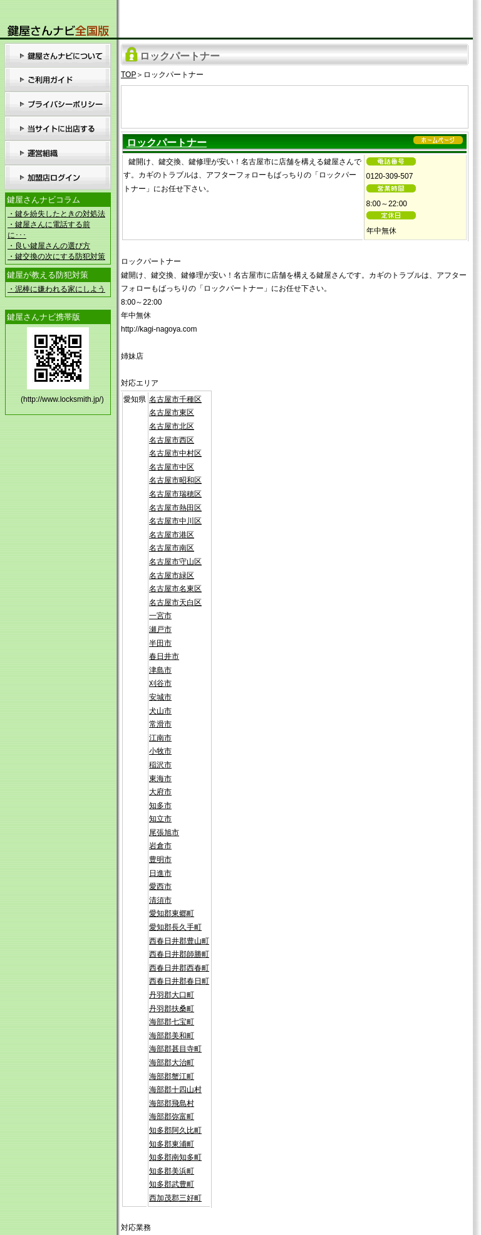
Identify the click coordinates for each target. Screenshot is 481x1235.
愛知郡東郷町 (171, 913)
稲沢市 (160, 764)
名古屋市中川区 (175, 521)
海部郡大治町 (171, 1062)
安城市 (160, 697)
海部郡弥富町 (171, 1116)
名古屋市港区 (171, 534)
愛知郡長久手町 (175, 927)
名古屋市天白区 (175, 602)
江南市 (160, 737)
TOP (128, 74)
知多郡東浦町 (171, 1144)
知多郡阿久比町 (175, 1130)
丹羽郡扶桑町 (171, 1008)
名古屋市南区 (171, 548)
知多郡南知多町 (175, 1157)
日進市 (160, 873)
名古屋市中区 (171, 467)
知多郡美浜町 (171, 1171)
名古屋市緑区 (171, 575)
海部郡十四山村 (175, 1089)
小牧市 (160, 751)
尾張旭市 (164, 832)
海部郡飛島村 (171, 1103)
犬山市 (160, 711)
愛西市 (160, 886)
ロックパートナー (167, 142)
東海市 (160, 778)
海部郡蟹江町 (171, 1076)
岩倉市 (160, 845)
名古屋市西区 (171, 440)
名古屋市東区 (171, 412)
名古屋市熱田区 (175, 507)
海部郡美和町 (171, 1035)
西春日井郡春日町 (179, 981)
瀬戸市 (160, 629)
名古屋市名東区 (175, 588)
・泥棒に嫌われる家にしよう (56, 289)
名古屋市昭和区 (175, 480)
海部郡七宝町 (171, 1021)
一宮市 (160, 615)
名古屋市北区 (171, 426)
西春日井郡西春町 (179, 968)
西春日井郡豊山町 (179, 941)
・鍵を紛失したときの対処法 (56, 213)
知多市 (160, 805)
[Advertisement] (295, 105)
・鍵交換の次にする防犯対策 (56, 256)
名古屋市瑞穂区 (175, 494)
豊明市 (160, 859)
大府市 (160, 791)
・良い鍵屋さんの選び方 (49, 245)
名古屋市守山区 (175, 561)
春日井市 (164, 656)
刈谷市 (160, 683)
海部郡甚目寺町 (175, 1048)
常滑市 (160, 724)
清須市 (160, 900)
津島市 (160, 670)
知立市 (160, 818)
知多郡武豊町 (171, 1184)
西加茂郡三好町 (175, 1198)
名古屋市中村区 (175, 453)
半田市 (160, 643)
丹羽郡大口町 (171, 995)
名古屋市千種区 (175, 399)
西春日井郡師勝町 (179, 954)
